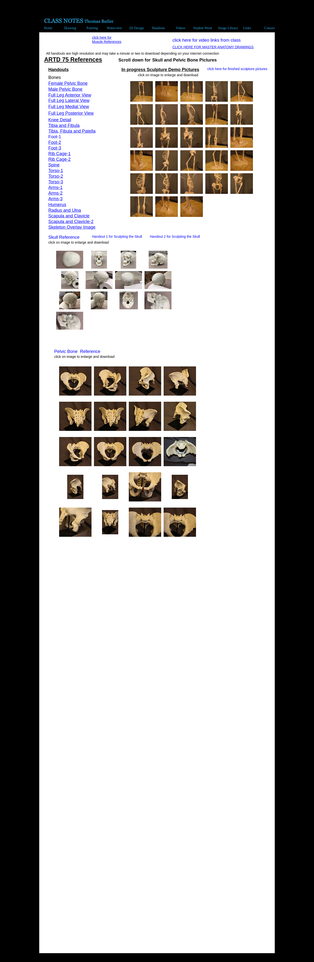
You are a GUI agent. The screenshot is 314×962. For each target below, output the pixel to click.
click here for (101, 37)
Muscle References (106, 42)
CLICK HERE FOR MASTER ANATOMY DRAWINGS (213, 47)
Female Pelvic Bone (68, 83)
